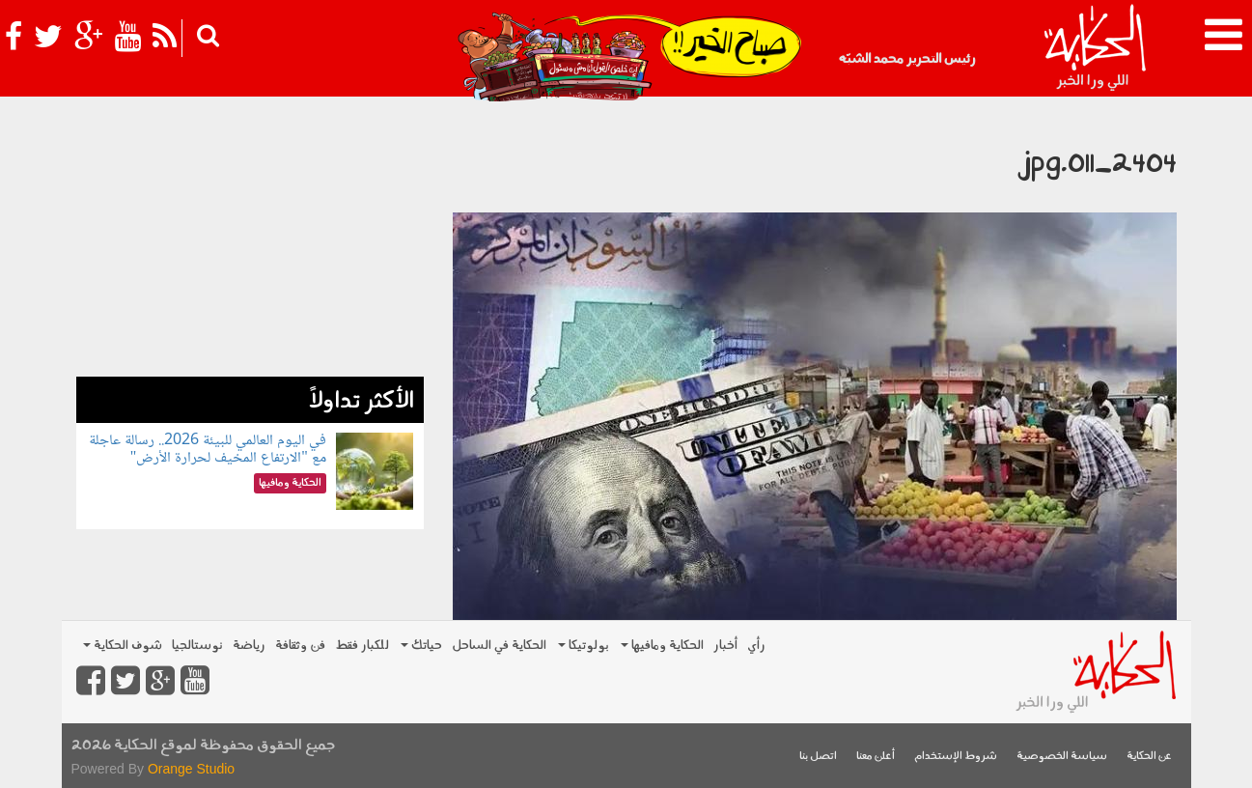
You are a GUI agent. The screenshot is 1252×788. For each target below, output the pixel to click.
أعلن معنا (875, 756)
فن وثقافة (300, 645)
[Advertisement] (250, 241)
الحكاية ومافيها (662, 645)
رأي (756, 645)
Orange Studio (191, 768)
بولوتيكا (583, 645)
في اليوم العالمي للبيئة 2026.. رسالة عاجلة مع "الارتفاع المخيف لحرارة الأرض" (207, 449)
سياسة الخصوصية (1061, 756)
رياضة (249, 645)
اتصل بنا (818, 756)
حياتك (421, 645)
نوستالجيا (197, 645)
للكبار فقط (362, 645)
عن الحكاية (1149, 756)
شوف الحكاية (122, 645)
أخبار (725, 645)
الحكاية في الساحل (499, 645)
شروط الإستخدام (955, 756)
